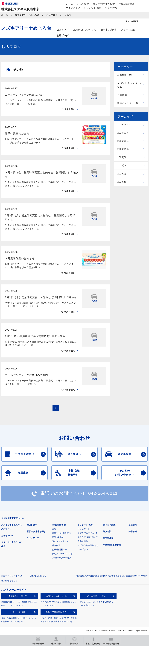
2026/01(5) (123, 149)
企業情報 (133, 525)
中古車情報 (111, 7)
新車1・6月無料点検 (61, 533)
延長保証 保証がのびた (88, 537)
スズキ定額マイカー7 (87, 533)
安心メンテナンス (60, 541)
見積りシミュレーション (57, 596)
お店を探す (83, 4)
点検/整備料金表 (59, 549)
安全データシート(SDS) (12, 576)
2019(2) (121, 173)
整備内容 (56, 545)
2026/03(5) (123, 132)
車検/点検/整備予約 (112, 545)
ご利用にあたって (38, 576)
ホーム (69, 4)
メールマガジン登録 (96, 596)
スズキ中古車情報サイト (57, 612)
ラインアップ (73, 7)
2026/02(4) (123, 141)
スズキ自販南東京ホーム (12, 518)
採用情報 (133, 531)
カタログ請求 (109, 525)
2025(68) (122, 157)
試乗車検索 (108, 538)
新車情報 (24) (124, 75)
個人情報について (9, 581)
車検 (54, 529)
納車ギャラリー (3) (127, 103)
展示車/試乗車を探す (104, 4)
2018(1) (121, 181)
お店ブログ (51, 15)
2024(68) (122, 165)
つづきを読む (68, 109)
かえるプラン (84, 529)
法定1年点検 (58, 537)
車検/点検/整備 (126, 4)
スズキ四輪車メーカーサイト (17, 596)
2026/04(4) (123, 124)
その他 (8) (122, 95)
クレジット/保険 (92, 7)
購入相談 (107, 531)
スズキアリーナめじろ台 (27, 15)
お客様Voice (7, 535)
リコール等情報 (18, 612)
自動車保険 (83, 541)
